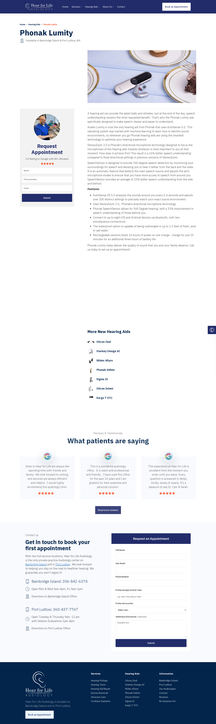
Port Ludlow (63, 564)
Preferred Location (124, 603)
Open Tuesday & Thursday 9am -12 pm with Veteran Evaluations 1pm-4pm (55, 619)
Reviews (163, 697)
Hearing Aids (34, 24)
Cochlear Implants (100, 701)
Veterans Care (98, 697)
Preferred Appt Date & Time (128, 590)
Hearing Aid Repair (100, 688)
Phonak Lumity (50, 24)
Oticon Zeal (131, 680)
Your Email (120, 563)
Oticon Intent (132, 697)
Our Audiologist (167, 688)
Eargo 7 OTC (131, 705)
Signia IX (129, 701)
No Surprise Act (167, 701)
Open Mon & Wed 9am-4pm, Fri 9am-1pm (57, 589)
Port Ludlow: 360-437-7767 (55, 609)
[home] (41, 6)
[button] (76, 6)
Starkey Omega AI (134, 684)
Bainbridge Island (36, 564)
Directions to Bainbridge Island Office (54, 596)
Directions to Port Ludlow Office (51, 628)
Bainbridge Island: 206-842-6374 (59, 581)
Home (22, 24)
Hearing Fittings (99, 680)
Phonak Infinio (132, 693)
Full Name (120, 550)
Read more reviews (108, 510)
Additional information (131, 617)
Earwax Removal (99, 693)
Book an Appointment (176, 6)
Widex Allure (131, 688)
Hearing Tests (98, 684)
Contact (163, 693)
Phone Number (122, 577)
